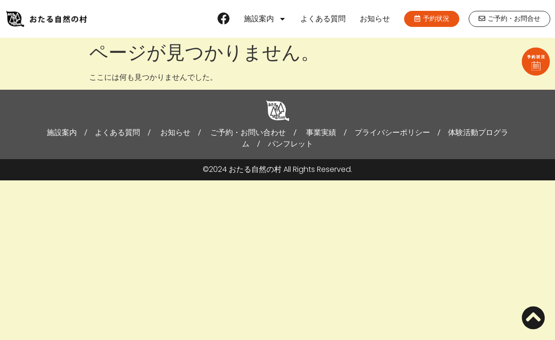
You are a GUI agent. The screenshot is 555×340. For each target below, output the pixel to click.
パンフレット (290, 143)
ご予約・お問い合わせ (248, 132)
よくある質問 (323, 18)
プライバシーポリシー (392, 132)
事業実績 (321, 132)
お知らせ (375, 18)
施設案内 (265, 18)
